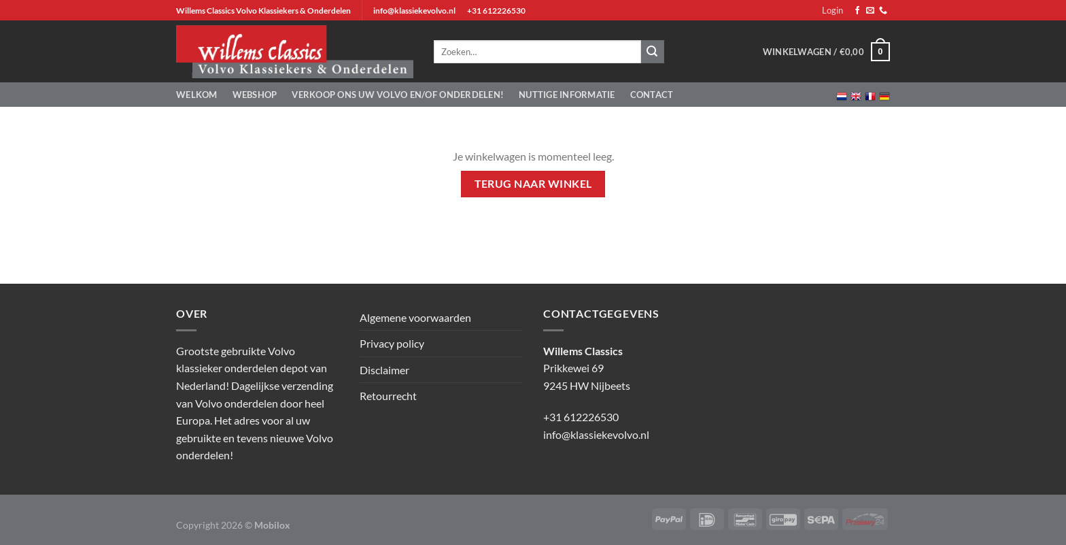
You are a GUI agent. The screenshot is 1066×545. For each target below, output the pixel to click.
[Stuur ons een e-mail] (870, 11)
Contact (652, 94)
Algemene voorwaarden (415, 317)
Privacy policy (392, 343)
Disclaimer (384, 369)
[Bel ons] (883, 11)
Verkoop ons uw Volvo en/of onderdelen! (398, 94)
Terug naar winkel (533, 184)
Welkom (197, 94)
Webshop (255, 94)
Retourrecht (388, 395)
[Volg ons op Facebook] (857, 11)
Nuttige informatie (567, 94)
